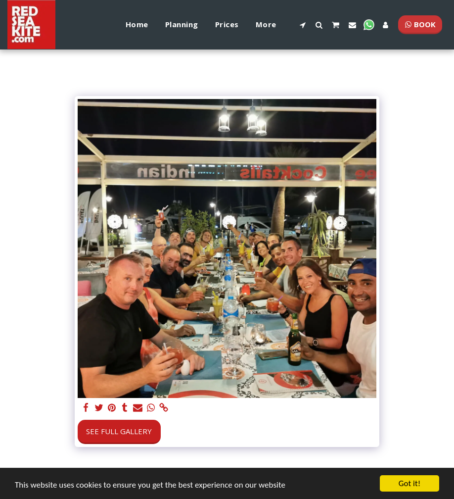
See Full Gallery (119, 431)
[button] (302, 25)
